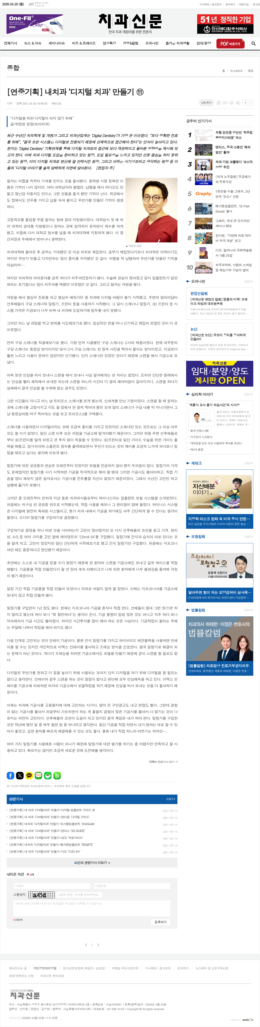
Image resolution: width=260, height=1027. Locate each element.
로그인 (256, 4)
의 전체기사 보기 (161, 762)
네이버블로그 (38, 775)
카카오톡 (29, 775)
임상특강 (109, 43)
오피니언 (151, 43)
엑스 (20, 775)
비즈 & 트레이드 (84, 43)
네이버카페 (48, 775)
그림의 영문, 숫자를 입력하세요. (78, 894)
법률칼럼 (198, 610)
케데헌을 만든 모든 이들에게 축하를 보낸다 (216, 443)
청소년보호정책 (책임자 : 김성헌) (84, 968)
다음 (98, 945)
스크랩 (238, 103)
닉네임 (19, 885)
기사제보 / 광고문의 (210, 4)
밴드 (57, 775)
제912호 (56, 103)
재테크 (196, 463)
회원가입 (244, 4)
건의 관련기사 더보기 (92, 862)
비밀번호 (100, 885)
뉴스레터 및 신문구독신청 (211, 968)
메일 (225, 103)
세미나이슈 (56, 43)
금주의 (198, 121)
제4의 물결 (196, 449)
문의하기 (230, 4)
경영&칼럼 (130, 43)
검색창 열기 (253, 43)
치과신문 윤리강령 (52, 976)
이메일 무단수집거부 (125, 968)
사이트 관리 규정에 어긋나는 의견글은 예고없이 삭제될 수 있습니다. (58, 903)
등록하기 (160, 922)
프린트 (231, 103)
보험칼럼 (198, 536)
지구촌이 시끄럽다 (201, 437)
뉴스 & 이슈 (32, 43)
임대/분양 (204, 43)
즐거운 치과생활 (177, 43)
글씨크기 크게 (245, 102)
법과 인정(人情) (199, 431)
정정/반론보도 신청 (21, 976)
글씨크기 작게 (250, 102)
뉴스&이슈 (236, 71)
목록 (218, 103)
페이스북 (10, 775)
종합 (250, 71)
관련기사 (16, 799)
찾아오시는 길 (18, 968)
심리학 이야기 (202, 394)
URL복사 (206, 102)
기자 (9, 103)
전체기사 (10, 43)
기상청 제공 (39, 5)
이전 (86, 945)
